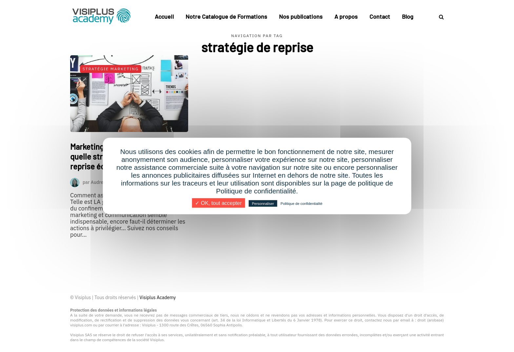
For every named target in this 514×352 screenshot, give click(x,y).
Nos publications (301, 16)
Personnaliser (263, 204)
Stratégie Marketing (111, 68)
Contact (379, 16)
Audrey (98, 182)
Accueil (164, 16)
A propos (346, 16)
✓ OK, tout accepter (218, 203)
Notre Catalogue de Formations (226, 16)
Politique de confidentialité (302, 204)
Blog (407, 16)
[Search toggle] (439, 16)
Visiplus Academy (158, 297)
